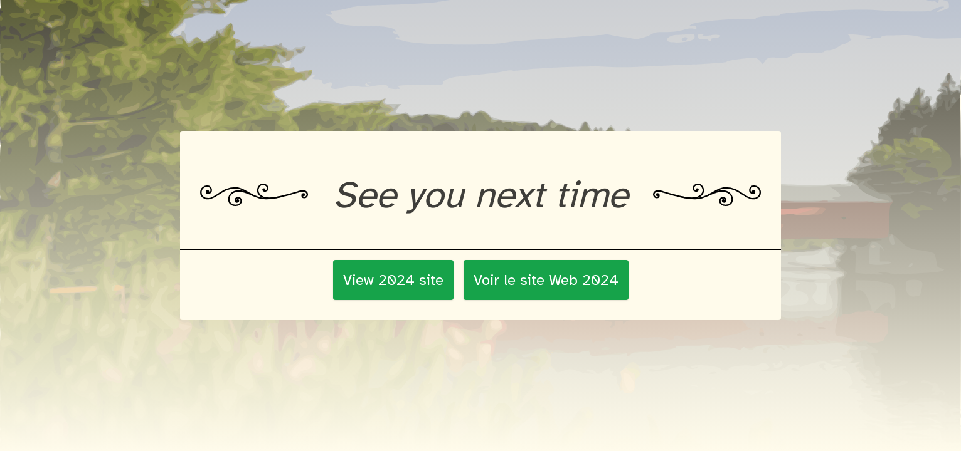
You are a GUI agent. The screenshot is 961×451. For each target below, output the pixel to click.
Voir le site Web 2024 (546, 280)
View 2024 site (393, 280)
